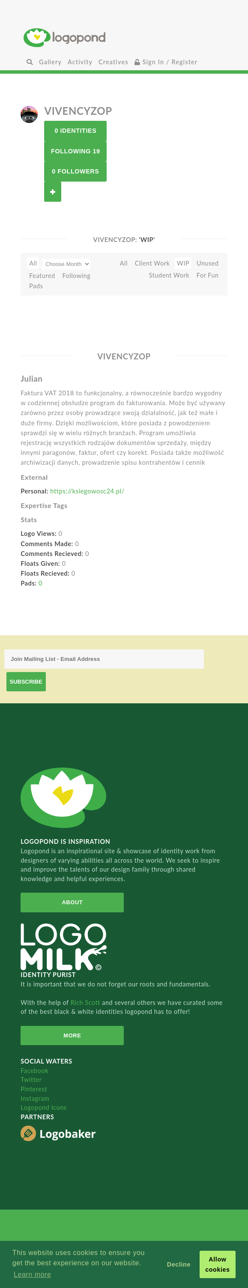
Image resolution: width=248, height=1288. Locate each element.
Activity (80, 62)
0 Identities (75, 130)
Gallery (50, 62)
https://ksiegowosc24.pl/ (87, 491)
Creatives (113, 62)
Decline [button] (179, 1264)
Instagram (35, 1098)
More (72, 1035)
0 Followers (75, 171)
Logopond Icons (43, 1107)
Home (124, 37)
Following (76, 275)
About (72, 902)
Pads (36, 286)
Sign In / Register (166, 62)
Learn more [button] (32, 1274)
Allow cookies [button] (217, 1264)
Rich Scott (86, 1002)
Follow (52, 192)
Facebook (34, 1070)
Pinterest (34, 1089)
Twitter (31, 1079)
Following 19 (75, 151)
